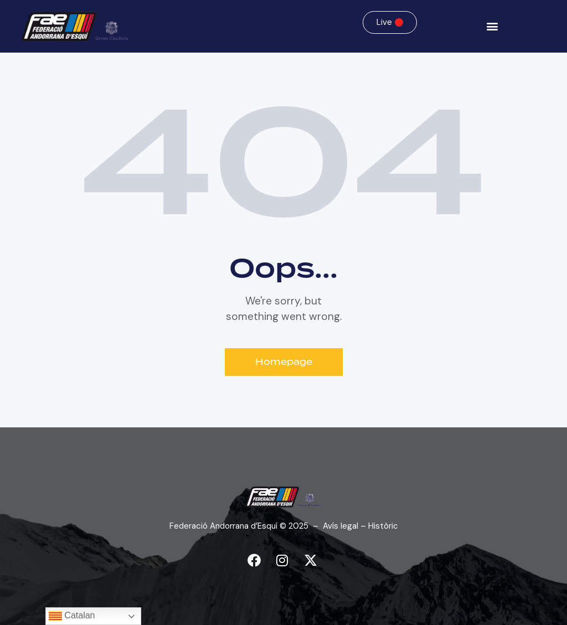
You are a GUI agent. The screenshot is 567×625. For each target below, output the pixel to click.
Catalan (72, 616)
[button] (492, 26)
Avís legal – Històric (360, 525)
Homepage (283, 362)
